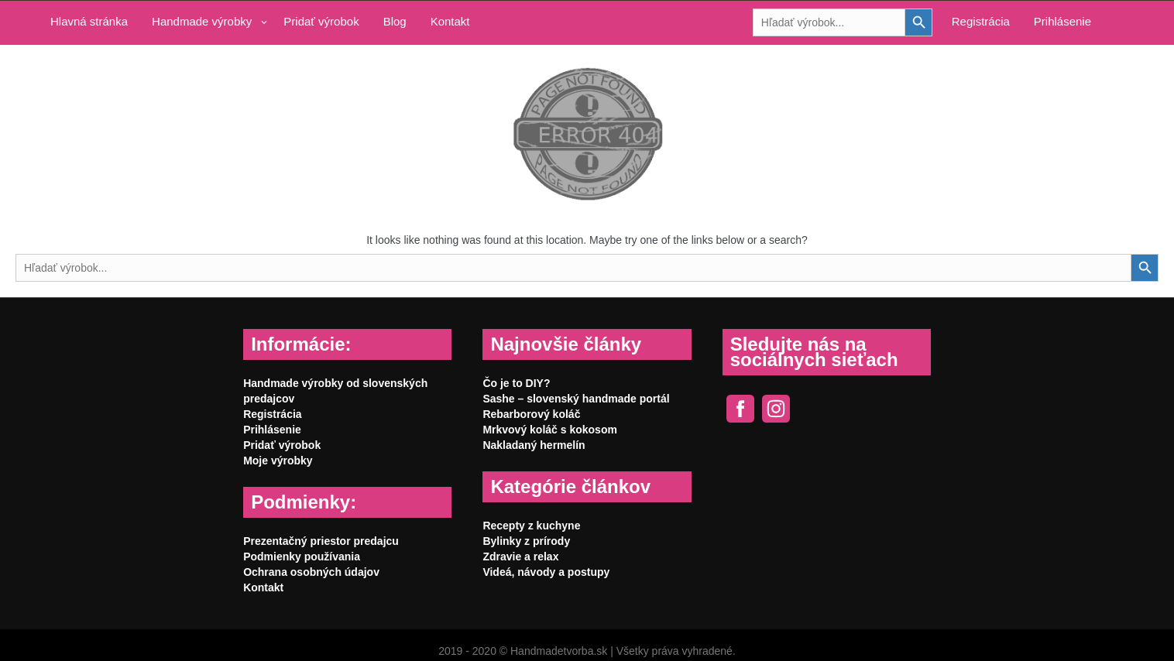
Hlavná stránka (89, 21)
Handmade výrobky (202, 21)
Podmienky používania (301, 556)
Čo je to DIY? (516, 383)
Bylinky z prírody (526, 541)
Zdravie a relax (520, 556)
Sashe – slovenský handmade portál (575, 398)
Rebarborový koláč (531, 414)
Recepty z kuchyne (531, 525)
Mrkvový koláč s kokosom (549, 429)
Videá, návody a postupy (545, 572)
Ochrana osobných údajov (311, 572)
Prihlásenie (1062, 21)
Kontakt (450, 21)
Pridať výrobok (321, 21)
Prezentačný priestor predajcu (321, 541)
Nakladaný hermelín (533, 445)
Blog (395, 21)
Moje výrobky (277, 460)
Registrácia (981, 21)
